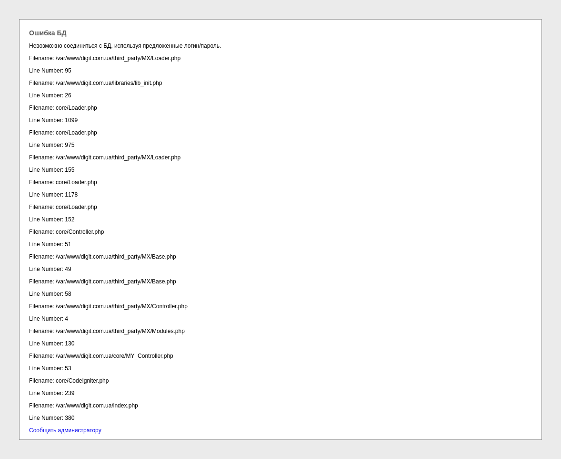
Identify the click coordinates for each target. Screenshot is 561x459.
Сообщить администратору (65, 430)
